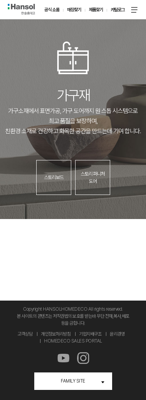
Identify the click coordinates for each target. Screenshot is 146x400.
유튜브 (63, 358)
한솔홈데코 (21, 9)
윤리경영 (117, 334)
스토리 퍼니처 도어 (93, 177)
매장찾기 (74, 9)
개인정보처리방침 (55, 334)
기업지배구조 (90, 334)
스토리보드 (53, 177)
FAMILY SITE (73, 381)
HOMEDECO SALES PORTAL (73, 341)
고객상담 (25, 334)
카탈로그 (118, 9)
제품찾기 (96, 9)
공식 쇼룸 (51, 9)
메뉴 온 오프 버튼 (134, 10)
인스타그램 (83, 358)
